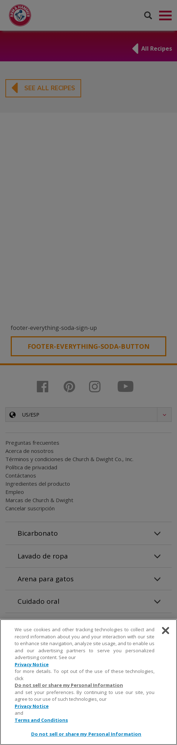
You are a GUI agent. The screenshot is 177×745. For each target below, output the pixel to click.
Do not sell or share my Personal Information (69, 685)
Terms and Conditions (41, 720)
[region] (88, 682)
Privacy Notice (32, 664)
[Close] (165, 630)
